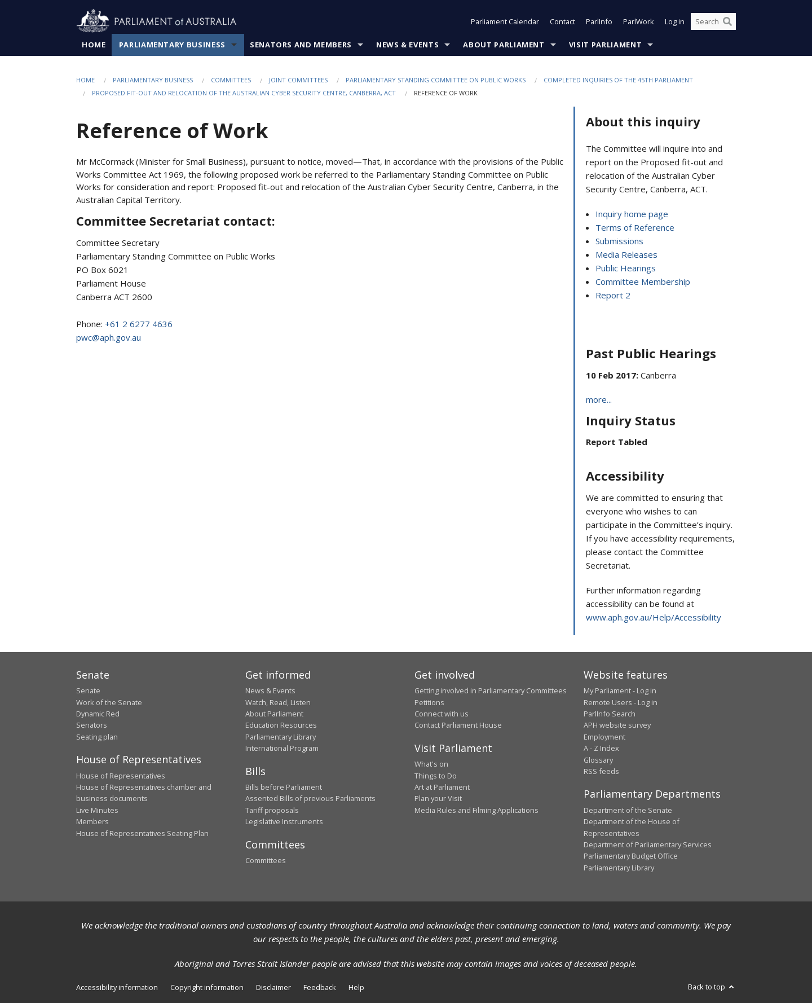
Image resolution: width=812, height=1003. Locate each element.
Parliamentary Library (280, 737)
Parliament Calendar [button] (505, 21)
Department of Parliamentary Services (648, 844)
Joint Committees (298, 80)
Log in (675, 21)
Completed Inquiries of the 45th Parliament (618, 80)
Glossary (598, 760)
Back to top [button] (712, 987)
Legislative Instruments (284, 821)
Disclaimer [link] (273, 987)
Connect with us (441, 714)
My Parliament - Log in (620, 690)
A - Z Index (601, 748)
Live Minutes (97, 810)
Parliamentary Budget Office (631, 856)
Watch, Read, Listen (278, 702)
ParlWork (638, 21)
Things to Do (435, 776)
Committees (231, 80)
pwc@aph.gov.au (108, 337)
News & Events (407, 44)
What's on (431, 764)
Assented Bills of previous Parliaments (310, 798)
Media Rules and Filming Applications (476, 810)
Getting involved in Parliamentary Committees (490, 690)
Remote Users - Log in (620, 702)
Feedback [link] (319, 987)
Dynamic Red (98, 714)
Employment (604, 737)
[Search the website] (713, 21)
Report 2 (612, 295)
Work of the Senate (109, 702)
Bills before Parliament (283, 787)
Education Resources (281, 725)
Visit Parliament (605, 44)
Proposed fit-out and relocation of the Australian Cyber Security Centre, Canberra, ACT (244, 93)
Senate (88, 690)
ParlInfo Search (610, 714)
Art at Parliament (442, 787)
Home (94, 44)
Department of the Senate (628, 810)
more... (599, 399)
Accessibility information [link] (117, 987)
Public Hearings (625, 268)
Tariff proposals (272, 810)
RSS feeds (601, 771)
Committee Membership (642, 281)
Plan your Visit (438, 798)
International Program (282, 748)
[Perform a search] (727, 21)
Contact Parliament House (458, 725)
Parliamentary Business (172, 44)
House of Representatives (120, 776)
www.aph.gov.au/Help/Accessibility (653, 617)
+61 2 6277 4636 (139, 323)
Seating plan (97, 737)
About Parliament (503, 44)
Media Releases (626, 254)
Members (92, 821)
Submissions (619, 241)
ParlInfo (599, 21)
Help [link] (356, 987)
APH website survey (617, 725)
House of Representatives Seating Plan (142, 833)
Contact (562, 21)
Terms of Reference (634, 227)
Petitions (429, 702)
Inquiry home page (631, 213)
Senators (91, 725)
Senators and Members (301, 44)
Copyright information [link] (207, 987)
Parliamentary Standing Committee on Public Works (436, 80)
